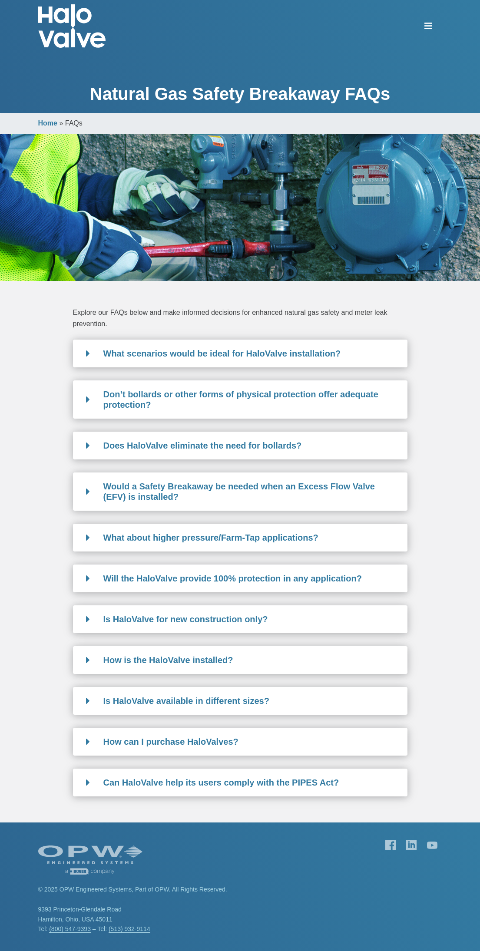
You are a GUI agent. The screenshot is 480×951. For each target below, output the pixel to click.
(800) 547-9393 (70, 928)
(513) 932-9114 (129, 928)
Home (47, 123)
